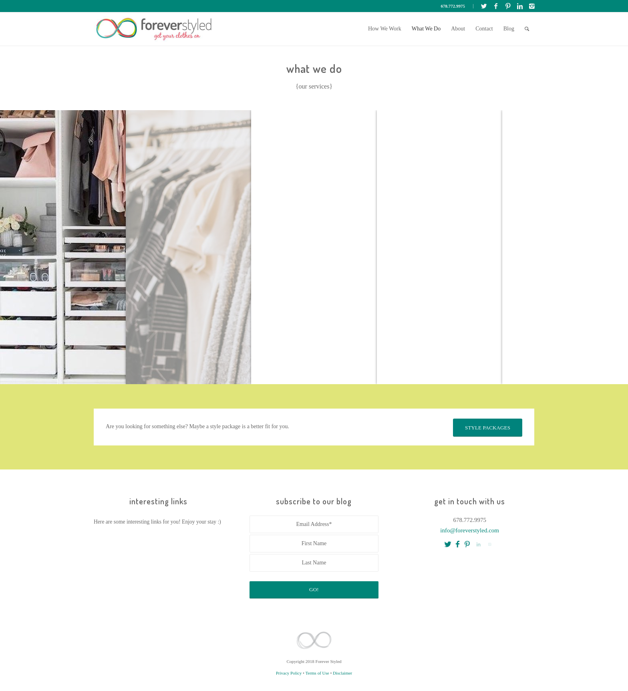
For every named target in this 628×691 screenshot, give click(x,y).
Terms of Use (317, 673)
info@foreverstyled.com (469, 530)
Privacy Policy (289, 673)
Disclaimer (342, 673)
